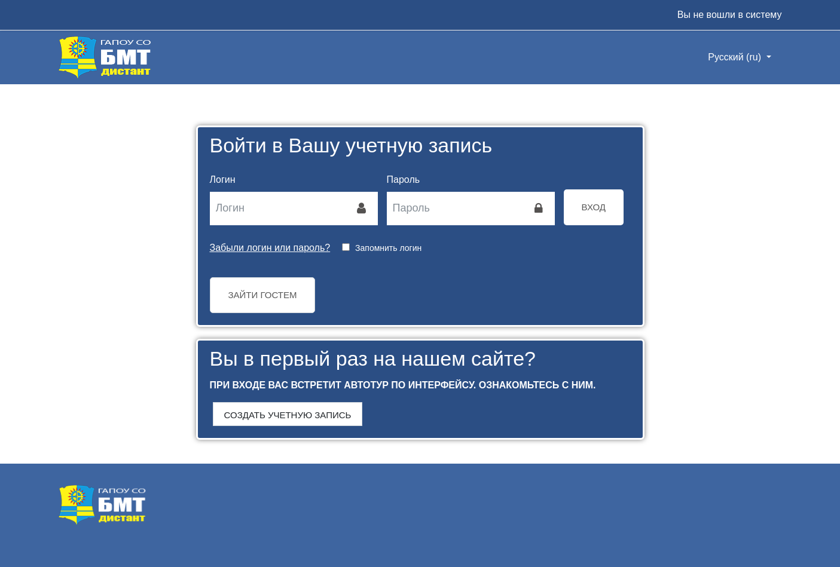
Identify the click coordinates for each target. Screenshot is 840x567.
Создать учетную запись (288, 415)
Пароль (403, 179)
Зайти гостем (262, 295)
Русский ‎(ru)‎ (735, 57)
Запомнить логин (388, 248)
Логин (223, 179)
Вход (594, 207)
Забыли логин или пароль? (270, 248)
